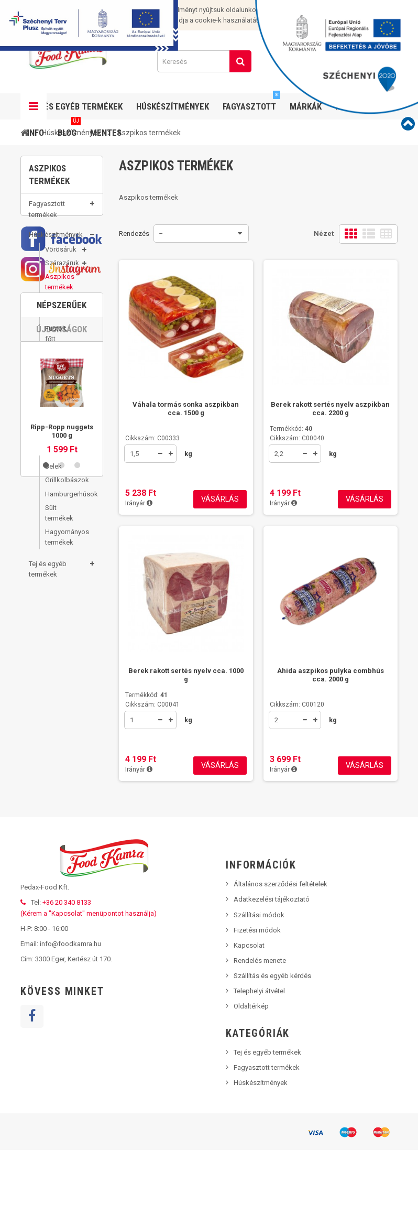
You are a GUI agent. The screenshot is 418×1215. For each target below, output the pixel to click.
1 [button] (46, 849)
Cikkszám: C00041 (152, 704)
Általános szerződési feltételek (280, 949)
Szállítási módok (259, 980)
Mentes (106, 132)
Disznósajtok (62, 398)
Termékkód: (291, 428)
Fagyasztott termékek (47, 216)
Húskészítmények (56, 242)
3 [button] (77, 849)
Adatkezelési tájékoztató (272, 964)
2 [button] (62, 849)
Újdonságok (61, 713)
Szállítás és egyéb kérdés (272, 1041)
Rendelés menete (260, 1025)
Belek (53, 474)
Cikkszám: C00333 (152, 438)
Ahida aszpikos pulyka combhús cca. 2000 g (330, 675)
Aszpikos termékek (59, 289)
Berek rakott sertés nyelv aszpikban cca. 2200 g (330, 408)
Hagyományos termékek (62, 544)
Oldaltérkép (251, 1071)
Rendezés (134, 233)
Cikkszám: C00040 (297, 438)
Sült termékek (59, 520)
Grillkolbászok (62, 487)
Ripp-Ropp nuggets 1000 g (61, 815)
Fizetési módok (257, 995)
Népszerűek (61, 689)
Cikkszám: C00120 (297, 704)
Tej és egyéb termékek (48, 576)
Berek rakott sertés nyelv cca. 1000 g (186, 675)
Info (35, 132)
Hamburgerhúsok (62, 501)
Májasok (58, 384)
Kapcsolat (249, 1010)
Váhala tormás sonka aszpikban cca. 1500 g (186, 408)
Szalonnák (61, 370)
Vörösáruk (60, 257)
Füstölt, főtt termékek (59, 346)
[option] (62, 783)
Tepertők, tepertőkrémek (62, 430)
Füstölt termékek (59, 455)
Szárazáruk (62, 270)
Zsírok (54, 412)
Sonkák (56, 322)
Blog (69, 129)
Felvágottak (62, 308)
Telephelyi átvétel (259, 1056)
